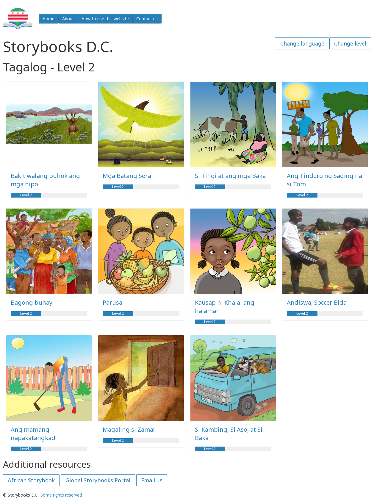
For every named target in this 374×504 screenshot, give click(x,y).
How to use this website (105, 18)
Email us (151, 480)
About (68, 18)
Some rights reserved (61, 495)
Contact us (147, 18)
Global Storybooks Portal (97, 480)
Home (48, 18)
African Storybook (31, 480)
